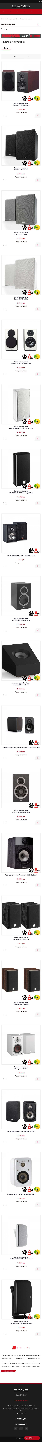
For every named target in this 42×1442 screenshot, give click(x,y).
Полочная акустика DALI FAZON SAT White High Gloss (21, 1258)
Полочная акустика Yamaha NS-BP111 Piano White (21, 362)
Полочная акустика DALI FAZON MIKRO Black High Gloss (21, 492)
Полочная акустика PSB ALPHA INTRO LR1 (21, 555)
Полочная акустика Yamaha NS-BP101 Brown (21, 104)
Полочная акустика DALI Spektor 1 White (21, 1068)
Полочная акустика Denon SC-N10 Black (21, 169)
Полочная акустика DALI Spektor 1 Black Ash (21, 938)
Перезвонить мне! (21, 1400)
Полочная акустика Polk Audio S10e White (21, 1194)
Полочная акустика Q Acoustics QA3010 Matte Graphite (21, 747)
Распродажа (5, 29)
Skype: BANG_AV (21, 1395)
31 (27, 1348)
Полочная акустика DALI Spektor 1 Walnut (21, 1003)
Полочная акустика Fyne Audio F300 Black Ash (21, 875)
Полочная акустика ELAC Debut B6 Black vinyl (21, 811)
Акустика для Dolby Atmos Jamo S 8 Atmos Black (21, 684)
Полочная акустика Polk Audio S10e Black (21, 1131)
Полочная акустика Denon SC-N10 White (21, 298)
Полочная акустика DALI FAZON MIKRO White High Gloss (21, 427)
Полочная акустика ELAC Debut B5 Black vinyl (21, 619)
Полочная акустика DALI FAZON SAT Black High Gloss (21, 1322)
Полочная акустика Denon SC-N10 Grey (21, 233)
